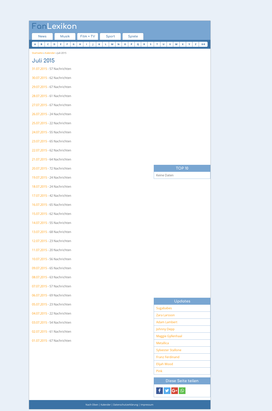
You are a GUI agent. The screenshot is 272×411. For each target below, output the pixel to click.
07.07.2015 (39, 286)
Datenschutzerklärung (125, 404)
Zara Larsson (165, 315)
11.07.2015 (39, 250)
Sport (110, 36)
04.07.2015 (39, 313)
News (42, 36)
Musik (65, 36)
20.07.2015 (39, 168)
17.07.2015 (39, 196)
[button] (159, 390)
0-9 (203, 44)
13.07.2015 (39, 232)
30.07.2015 (39, 78)
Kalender (50, 53)
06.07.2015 (39, 295)
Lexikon (54, 26)
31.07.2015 (39, 69)
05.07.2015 (39, 304)
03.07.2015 (39, 322)
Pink (159, 371)
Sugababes (164, 308)
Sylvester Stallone (168, 350)
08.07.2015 (39, 277)
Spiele (133, 36)
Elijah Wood (164, 364)
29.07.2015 (39, 87)
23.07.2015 (39, 141)
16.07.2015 (39, 205)
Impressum (147, 404)
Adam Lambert (166, 322)
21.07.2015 (39, 159)
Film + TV (87, 36)
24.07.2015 (39, 132)
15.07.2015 (39, 214)
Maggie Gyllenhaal (169, 336)
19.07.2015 (39, 177)
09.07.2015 (39, 268)
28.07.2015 (39, 96)
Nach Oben (92, 404)
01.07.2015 (39, 341)
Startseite (37, 53)
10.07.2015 (39, 259)
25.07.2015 (39, 123)
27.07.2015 (39, 105)
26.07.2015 (39, 114)
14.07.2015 (39, 223)
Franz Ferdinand (167, 357)
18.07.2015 (39, 186)
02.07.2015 (39, 331)
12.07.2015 (39, 241)
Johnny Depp (165, 329)
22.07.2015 (39, 150)
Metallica (162, 343)
